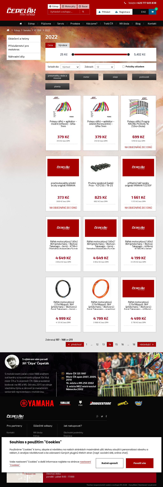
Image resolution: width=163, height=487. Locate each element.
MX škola (37, 432)
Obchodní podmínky (73, 432)
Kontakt (10, 432)
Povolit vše (140, 463)
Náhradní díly (16, 56)
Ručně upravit (110, 463)
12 (97, 344)
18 (134, 344)
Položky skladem (135, 66)
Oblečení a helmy (18, 38)
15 (116, 344)
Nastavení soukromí (147, 485)
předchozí (75, 344)
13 (103, 344)
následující (147, 344)
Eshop (36, 436)
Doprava (68, 436)
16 (122, 344)
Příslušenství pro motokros (18, 47)
